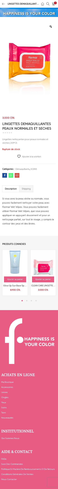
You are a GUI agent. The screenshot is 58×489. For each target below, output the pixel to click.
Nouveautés (7, 417)
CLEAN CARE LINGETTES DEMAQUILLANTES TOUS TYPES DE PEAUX (43, 285)
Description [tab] (11, 188)
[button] (53, 4)
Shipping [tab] (26, 188)
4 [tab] (36, 300)
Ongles (5, 397)
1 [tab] (22, 300)
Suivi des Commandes (12, 464)
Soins (4, 407)
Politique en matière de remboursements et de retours (28, 469)
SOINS (34, 169)
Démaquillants (22, 169)
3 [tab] (31, 300)
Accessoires (7, 387)
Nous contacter (9, 479)
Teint (3, 412)
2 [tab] (26, 300)
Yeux (3, 402)
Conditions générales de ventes (17, 474)
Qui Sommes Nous (10, 438)
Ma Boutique (7, 382)
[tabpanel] (15, 272)
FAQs (3, 459)
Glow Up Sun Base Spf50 (15, 285)
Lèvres (4, 392)
